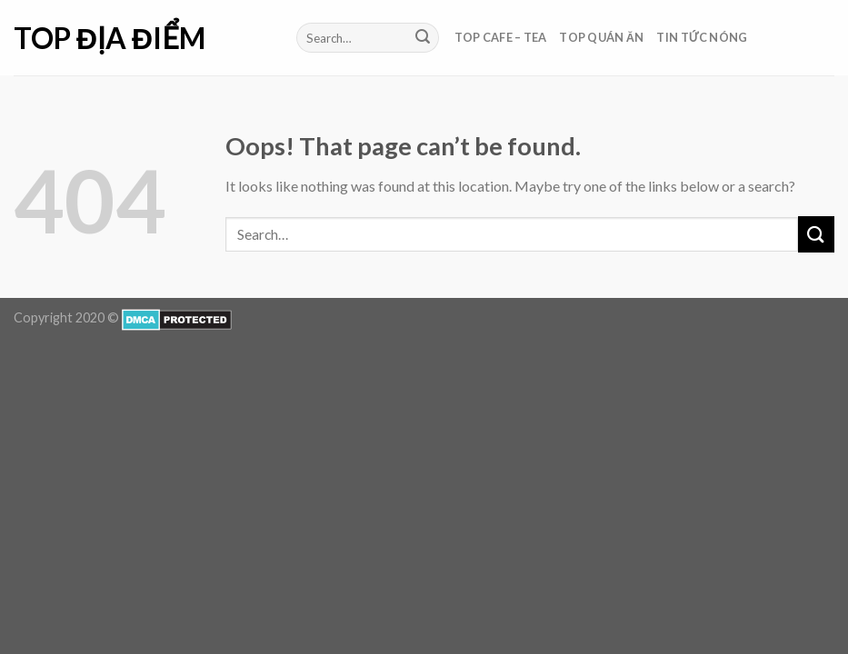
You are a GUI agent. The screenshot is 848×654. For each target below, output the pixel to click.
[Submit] (422, 38)
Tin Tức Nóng (701, 37)
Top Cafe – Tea (500, 37)
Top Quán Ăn (601, 37)
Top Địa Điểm (109, 38)
